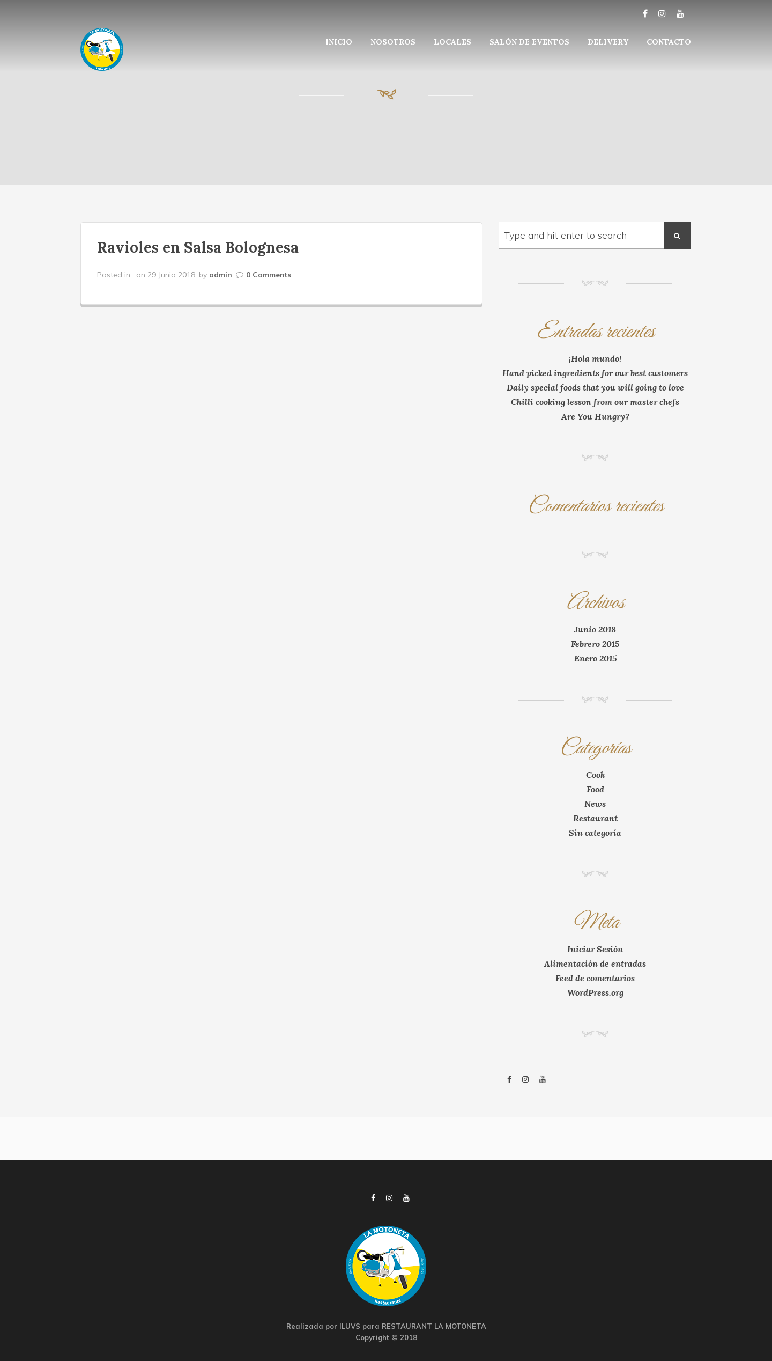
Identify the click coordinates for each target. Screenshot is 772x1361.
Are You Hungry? (595, 416)
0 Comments (268, 274)
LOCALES (452, 42)
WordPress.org (595, 992)
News (595, 803)
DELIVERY (608, 42)
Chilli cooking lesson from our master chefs (595, 401)
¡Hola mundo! (595, 358)
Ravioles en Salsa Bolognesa (198, 247)
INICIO (338, 42)
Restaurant (595, 818)
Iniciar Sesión (595, 949)
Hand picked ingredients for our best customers (595, 372)
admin (220, 274)
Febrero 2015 (595, 643)
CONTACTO (669, 42)
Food (595, 789)
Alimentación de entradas (595, 963)
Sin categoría (595, 832)
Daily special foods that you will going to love (595, 387)
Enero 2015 (595, 658)
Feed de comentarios (595, 978)
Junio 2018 (595, 629)
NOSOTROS (392, 42)
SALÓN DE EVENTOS (529, 42)
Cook (595, 774)
